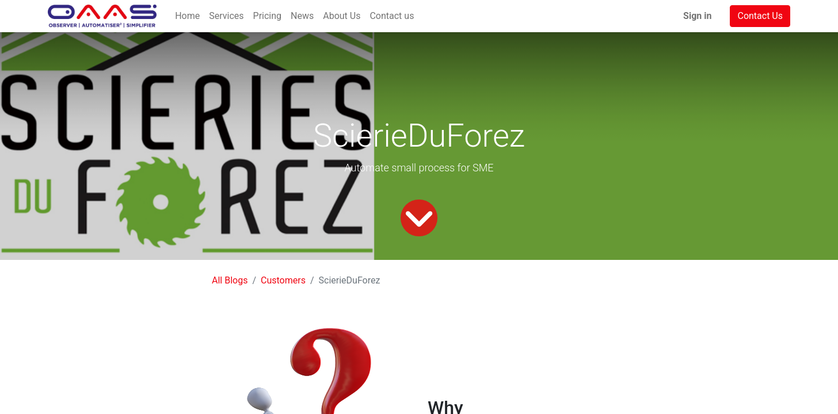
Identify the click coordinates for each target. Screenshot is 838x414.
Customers (283, 280)
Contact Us (760, 15)
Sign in (697, 15)
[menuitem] (187, 16)
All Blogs (229, 280)
